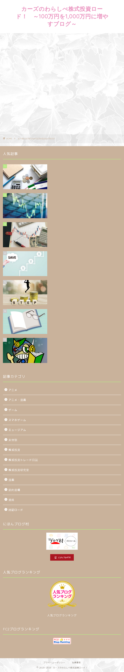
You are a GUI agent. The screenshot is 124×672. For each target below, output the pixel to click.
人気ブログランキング (62, 615)
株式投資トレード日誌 (23, 460)
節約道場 (14, 490)
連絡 (11, 500)
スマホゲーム (17, 420)
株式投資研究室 (18, 470)
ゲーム (12, 410)
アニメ (12, 390)
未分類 (12, 440)
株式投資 (14, 450)
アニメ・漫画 (17, 400)
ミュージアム (17, 430)
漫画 (11, 480)
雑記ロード (15, 510)
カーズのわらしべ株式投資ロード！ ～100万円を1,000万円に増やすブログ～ (62, 16)
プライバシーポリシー (54, 662)
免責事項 (76, 662)
